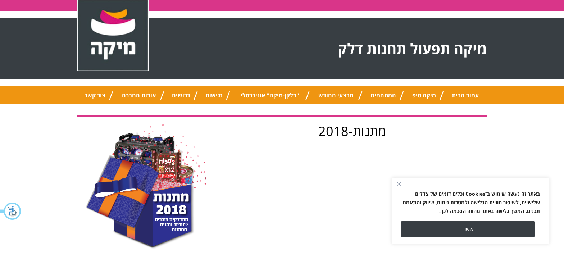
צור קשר (95, 95)
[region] (470, 211)
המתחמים (383, 95)
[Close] (399, 184)
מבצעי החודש (336, 95)
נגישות (214, 95)
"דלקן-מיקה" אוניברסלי (270, 95)
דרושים (181, 95)
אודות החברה (139, 95)
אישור (467, 229)
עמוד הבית (465, 95)
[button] (11, 211)
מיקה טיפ (424, 95)
